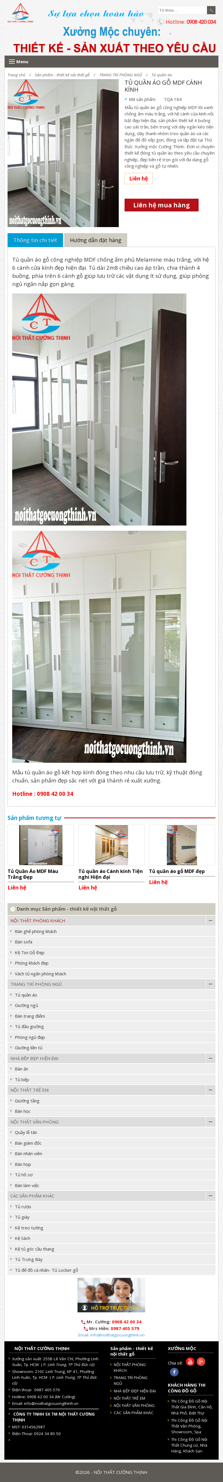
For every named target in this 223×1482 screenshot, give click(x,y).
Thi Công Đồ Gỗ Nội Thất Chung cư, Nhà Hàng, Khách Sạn (189, 1445)
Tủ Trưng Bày (29, 1259)
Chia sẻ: (175, 1363)
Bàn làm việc (27, 1185)
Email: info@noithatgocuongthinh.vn (111, 1335)
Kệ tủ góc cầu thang (34, 1249)
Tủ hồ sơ (24, 1174)
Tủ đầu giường (29, 1026)
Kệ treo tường (29, 1228)
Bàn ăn (21, 1069)
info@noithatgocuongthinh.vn (51, 1403)
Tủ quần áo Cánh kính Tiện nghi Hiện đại (110, 874)
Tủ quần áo (162, 74)
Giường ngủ (26, 1005)
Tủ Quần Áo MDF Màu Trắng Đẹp (33, 874)
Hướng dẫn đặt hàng (95, 240)
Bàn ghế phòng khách (36, 931)
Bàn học (22, 1111)
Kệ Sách (22, 1238)
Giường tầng (27, 1101)
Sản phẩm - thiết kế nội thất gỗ (62, 74)
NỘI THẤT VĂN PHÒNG (34, 1122)
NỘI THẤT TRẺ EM (29, 1090)
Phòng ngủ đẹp (30, 1037)
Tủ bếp (22, 1079)
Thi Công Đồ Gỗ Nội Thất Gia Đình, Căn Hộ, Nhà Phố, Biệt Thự (192, 1407)
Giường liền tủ (28, 1047)
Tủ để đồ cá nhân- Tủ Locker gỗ (46, 1270)
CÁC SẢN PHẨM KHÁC (32, 1196)
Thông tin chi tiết (35, 240)
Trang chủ (16, 74)
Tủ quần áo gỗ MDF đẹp (177, 871)
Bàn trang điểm (30, 1016)
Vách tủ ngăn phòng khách (40, 973)
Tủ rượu (23, 1206)
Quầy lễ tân (26, 1132)
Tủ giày (22, 1217)
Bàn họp (23, 1164)
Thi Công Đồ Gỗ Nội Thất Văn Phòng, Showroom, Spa (189, 1426)
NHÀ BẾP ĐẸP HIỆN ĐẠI (34, 1058)
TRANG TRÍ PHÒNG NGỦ (120, 74)
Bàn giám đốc (28, 1143)
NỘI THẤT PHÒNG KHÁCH (37, 920)
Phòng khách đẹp (31, 963)
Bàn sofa (23, 942)
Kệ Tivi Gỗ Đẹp (29, 952)
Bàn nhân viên (28, 1153)
